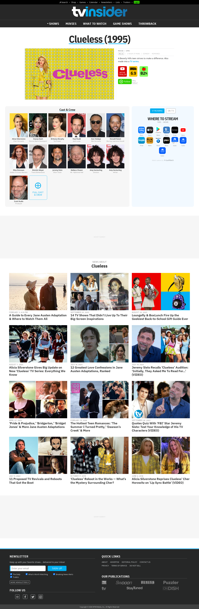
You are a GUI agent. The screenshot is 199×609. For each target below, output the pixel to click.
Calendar (93, 2)
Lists (118, 2)
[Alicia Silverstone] (19, 127)
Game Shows (122, 23)
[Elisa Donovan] (19, 158)
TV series (134, 61)
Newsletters (106, 2)
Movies (71, 23)
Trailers (126, 2)
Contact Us (145, 562)
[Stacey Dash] (38, 127)
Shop (73, 2)
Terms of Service (119, 565)
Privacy (105, 565)
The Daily (16, 574)
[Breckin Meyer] (38, 158)
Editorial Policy (129, 562)
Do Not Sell (135, 565)
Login (136, 2)
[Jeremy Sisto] (57, 158)
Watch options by (163, 160)
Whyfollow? (135, 81)
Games (82, 2)
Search (64, 2)
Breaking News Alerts (64, 574)
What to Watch (94, 23)
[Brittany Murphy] (57, 127)
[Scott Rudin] (19, 190)
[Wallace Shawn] (77, 158)
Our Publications (115, 576)
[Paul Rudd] (77, 127)
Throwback (147, 23)
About (105, 562)
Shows (54, 23)
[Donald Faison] (115, 127)
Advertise (114, 562)
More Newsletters (19, 582)
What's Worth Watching (38, 574)
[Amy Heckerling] (96, 158)
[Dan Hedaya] (96, 127)
